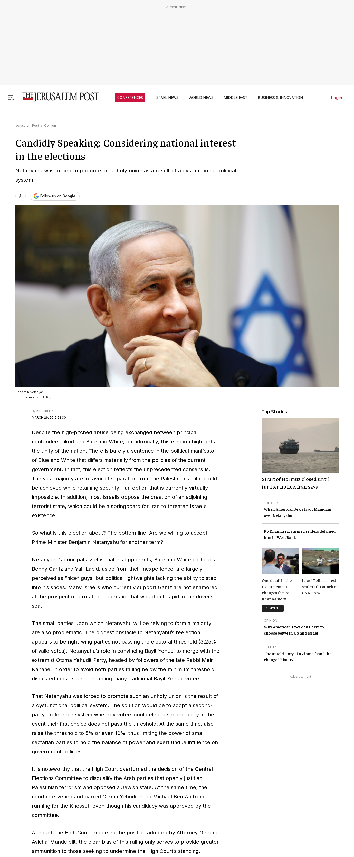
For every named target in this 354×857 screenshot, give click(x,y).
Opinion (50, 126)
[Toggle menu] (10, 97)
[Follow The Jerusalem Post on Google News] (55, 196)
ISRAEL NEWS (166, 97)
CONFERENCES (130, 97)
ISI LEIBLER (44, 411)
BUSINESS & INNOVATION (280, 97)
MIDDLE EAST (235, 97)
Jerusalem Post (27, 126)
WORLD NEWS (201, 97)
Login (336, 97)
